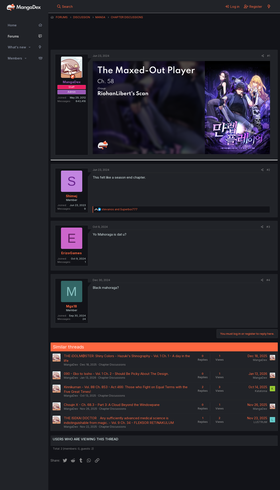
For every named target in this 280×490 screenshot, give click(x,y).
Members (15, 58)
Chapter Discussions (112, 364)
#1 (268, 55)
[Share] (263, 56)
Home (12, 25)
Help (177, 474)
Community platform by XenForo (241, 480)
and (119, 209)
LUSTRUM (260, 422)
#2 (268, 169)
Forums (13, 36)
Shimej (71, 196)
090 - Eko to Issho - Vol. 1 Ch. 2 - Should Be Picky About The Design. (116, 374)
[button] (30, 47)
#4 (268, 280)
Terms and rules (133, 474)
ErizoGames (71, 253)
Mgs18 (71, 306)
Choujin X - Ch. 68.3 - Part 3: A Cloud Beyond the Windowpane (112, 405)
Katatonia (261, 391)
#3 (268, 226)
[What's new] (268, 6)
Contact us (108, 474)
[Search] (64, 6)
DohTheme (235, 483)
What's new (17, 47)
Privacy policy (159, 474)
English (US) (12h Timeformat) (73, 474)
